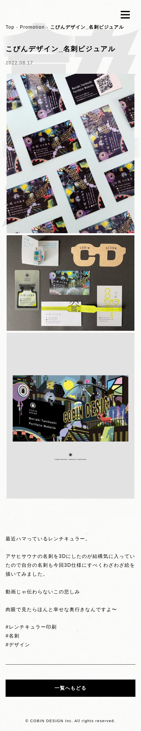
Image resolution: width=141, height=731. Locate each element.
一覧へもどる (70, 688)
